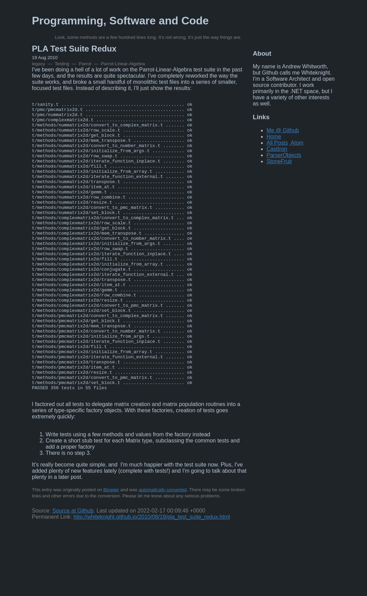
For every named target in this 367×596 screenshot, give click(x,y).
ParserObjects (284, 155)
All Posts (277, 143)
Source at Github (73, 568)
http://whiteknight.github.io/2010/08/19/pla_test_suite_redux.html (151, 574)
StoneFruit (279, 161)
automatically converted (163, 547)
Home (274, 136)
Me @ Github (283, 130)
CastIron (277, 149)
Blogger (111, 547)
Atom (297, 143)
